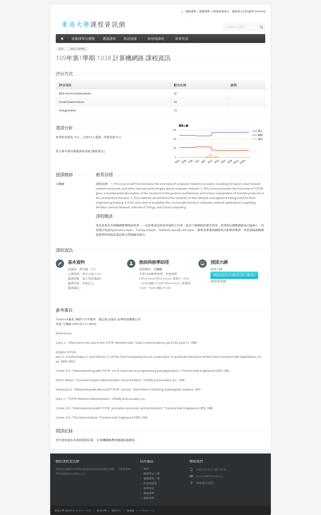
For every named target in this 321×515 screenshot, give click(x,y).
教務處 (130, 510)
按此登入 (98, 151)
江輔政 (60, 184)
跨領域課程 (157, 38)
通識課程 (109, 38)
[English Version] (255, 11)
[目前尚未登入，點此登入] (228, 11)
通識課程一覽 (152, 478)
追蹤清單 (204, 11)
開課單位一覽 (152, 473)
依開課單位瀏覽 (83, 38)
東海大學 (59, 510)
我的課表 (190, 11)
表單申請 (181, 38)
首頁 (146, 468)
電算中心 (116, 510)
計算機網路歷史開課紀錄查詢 (116, 440)
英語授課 (131, 38)
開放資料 (149, 493)
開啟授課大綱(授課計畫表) (234, 275)
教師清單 (149, 498)
